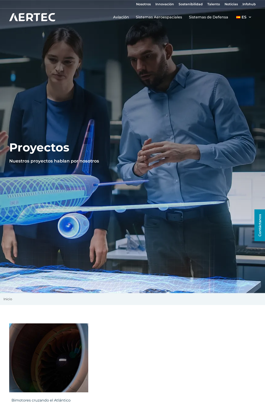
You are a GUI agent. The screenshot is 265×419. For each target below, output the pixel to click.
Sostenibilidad (191, 4)
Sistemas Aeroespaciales (160, 17)
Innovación (164, 4)
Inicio (7, 299)
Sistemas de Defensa (210, 17)
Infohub (249, 4)
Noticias (231, 4)
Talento (213, 4)
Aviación (122, 17)
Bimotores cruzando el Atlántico (41, 400)
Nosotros (143, 4)
